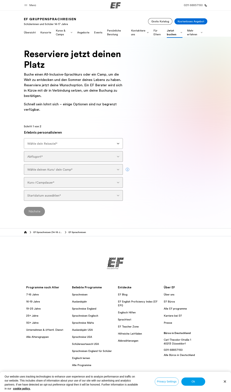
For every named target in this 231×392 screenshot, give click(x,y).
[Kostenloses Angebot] (190, 21)
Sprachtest (124, 319)
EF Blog (122, 294)
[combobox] (73, 143)
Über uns (169, 294)
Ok (193, 381)
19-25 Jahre (33, 308)
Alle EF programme (175, 308)
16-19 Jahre (33, 301)
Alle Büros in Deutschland (179, 355)
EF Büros (169, 301)
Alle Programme (81, 365)
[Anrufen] (194, 5)
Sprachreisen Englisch (85, 315)
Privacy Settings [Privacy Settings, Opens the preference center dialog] (167, 381)
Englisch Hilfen (127, 312)
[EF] (115, 5)
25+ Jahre (32, 315)
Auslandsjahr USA (82, 329)
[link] (50, 21)
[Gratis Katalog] (160, 21)
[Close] (225, 381)
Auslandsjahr (79, 301)
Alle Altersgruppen (37, 336)
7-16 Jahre (32, 294)
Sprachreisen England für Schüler (92, 350)
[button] (31, 5)
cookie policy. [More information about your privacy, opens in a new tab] (22, 388)
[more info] (127, 169)
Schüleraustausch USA (85, 343)
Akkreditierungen (128, 340)
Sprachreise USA (82, 336)
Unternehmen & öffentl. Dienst (44, 329)
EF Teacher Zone (128, 326)
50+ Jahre (32, 322)
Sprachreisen (80, 294)
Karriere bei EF (173, 315)
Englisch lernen (81, 358)
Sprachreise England (84, 308)
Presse (168, 322)
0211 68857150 (173, 349)
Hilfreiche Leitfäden (130, 333)
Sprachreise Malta (83, 322)
